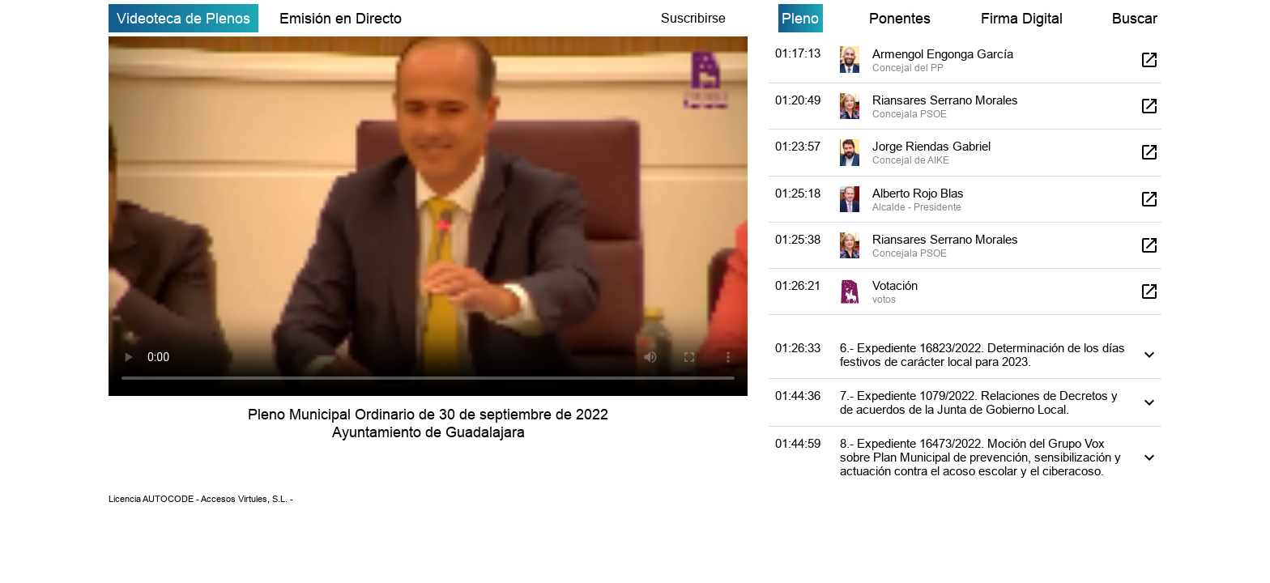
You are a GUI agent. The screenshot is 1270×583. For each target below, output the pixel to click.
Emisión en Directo (340, 18)
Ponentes (900, 18)
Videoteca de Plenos (183, 18)
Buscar (1134, 18)
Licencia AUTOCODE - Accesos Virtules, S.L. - (201, 498)
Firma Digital (1022, 18)
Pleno (800, 18)
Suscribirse (693, 18)
